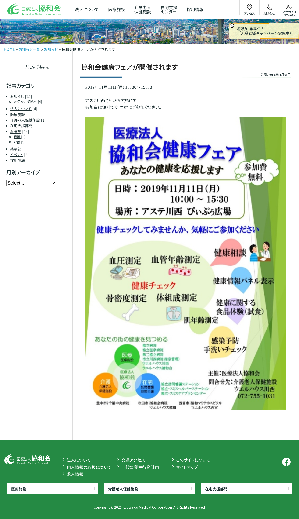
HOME (9, 49)
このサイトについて (193, 460)
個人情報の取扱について (89, 467)
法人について (79, 460)
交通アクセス (133, 460)
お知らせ (51, 49)
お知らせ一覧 (29, 49)
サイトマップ (187, 467)
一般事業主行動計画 (140, 467)
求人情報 (75, 474)
